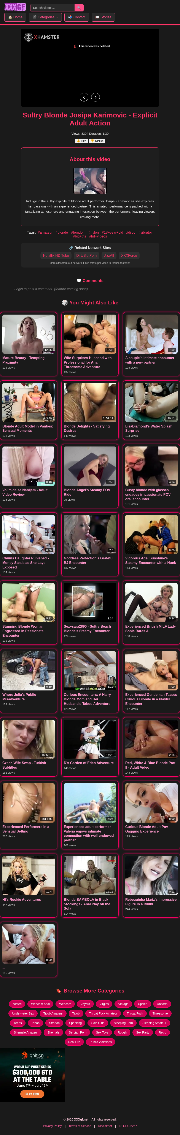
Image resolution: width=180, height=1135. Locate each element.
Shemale (53, 1032)
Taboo (35, 1023)
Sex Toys (102, 1032)
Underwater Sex (23, 1013)
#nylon (94, 232)
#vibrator (145, 232)
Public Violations (101, 1042)
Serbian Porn (78, 1032)
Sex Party (142, 1032)
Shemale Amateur (26, 1032)
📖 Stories (103, 17)
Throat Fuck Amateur (103, 1013)
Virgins (104, 1004)
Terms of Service (80, 1126)
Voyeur (85, 1004)
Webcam (65, 1004)
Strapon (54, 1023)
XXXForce (129, 255)
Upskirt (142, 1004)
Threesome (160, 1013)
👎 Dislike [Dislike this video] (97, 140)
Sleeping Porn (123, 1023)
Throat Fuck (135, 1013)
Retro (162, 1032)
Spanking (75, 1023)
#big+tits (80, 236)
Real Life (74, 1042)
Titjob (76, 1013)
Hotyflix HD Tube (56, 255)
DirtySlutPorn (86, 255)
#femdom (78, 232)
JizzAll (109, 255)
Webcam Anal (40, 1004)
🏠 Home (15, 17)
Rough (122, 1032)
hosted (17, 1004)
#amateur (46, 232)
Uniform (162, 1004)
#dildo (131, 232)
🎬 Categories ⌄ (45, 17)
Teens (18, 1023)
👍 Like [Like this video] (81, 140)
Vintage (123, 1004)
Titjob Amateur (53, 1013)
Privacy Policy (52, 1126)
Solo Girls (97, 1023)
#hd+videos (98, 236)
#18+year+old (113, 232)
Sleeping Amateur (154, 1023)
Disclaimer (105, 1126)
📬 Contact (76, 17)
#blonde (62, 232)
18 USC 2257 (128, 1126)
